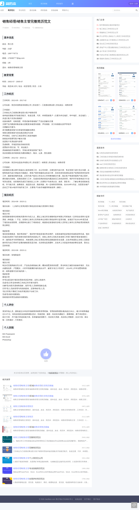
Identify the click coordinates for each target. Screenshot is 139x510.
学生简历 (22, 10)
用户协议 (96, 499)
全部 (2, 10)
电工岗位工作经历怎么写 (108, 29)
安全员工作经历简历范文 (108, 44)
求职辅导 (59, 4)
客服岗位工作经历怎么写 (108, 32)
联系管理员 (53, 373)
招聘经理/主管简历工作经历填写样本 (113, 168)
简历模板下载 (127, 206)
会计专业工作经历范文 (107, 51)
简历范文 (11, 10)
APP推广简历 (102, 219)
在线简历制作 (117, 210)
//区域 (31, 427)
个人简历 (112, 202)
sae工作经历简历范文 (107, 164)
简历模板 (44, 4)
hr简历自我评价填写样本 (108, 153)
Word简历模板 (103, 210)
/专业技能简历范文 (29, 468)
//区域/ (33, 386)
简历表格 (122, 202)
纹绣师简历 (117, 215)
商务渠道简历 (130, 223)
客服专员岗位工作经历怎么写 (110, 59)
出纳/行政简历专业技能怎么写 (110, 160)
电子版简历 (130, 210)
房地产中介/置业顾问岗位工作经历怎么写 (114, 47)
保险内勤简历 (116, 219)
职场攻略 (54, 10)
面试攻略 (33, 10)
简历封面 (101, 206)
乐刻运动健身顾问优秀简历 (109, 172)
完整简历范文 (39, 28)
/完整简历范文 (27, 437)
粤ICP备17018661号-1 (64, 499)
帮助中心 (65, 10)
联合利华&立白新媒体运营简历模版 (112, 183)
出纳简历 (129, 219)
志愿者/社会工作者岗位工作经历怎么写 (114, 40)
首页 (30, 4)
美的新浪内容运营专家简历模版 (111, 175)
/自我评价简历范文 (29, 479)
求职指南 (43, 10)
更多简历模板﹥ (117, 139)
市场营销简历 (116, 223)
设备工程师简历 (103, 228)
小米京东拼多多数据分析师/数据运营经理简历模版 (118, 179)
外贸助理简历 (130, 215)
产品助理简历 (102, 223)
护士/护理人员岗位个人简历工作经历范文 (114, 36)
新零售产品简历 (103, 215)
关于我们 (87, 499)
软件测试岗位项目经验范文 (109, 25)
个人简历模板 (113, 206)
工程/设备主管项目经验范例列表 (111, 157)
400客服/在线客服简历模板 (109, 187)
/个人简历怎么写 (28, 458)
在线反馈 (78, 499)
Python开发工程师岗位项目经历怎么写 (113, 55)
